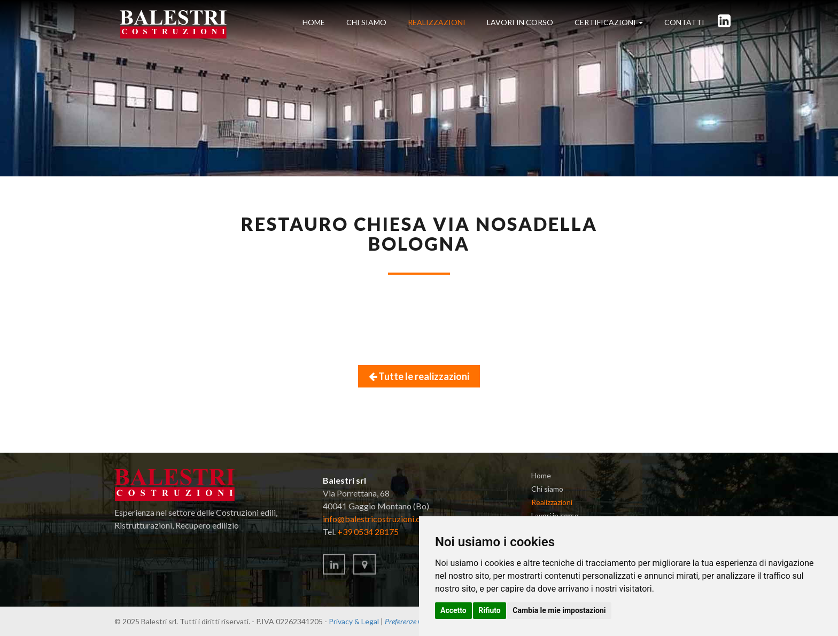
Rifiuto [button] (489, 610)
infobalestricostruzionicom (377, 519)
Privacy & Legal (354, 621)
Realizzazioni (436, 22)
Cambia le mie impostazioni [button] (559, 610)
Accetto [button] (453, 610)
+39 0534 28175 (368, 531)
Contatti (684, 22)
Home (313, 22)
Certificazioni (609, 22)
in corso (520, 22)
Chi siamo (366, 22)
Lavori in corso (555, 515)
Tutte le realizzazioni (419, 376)
